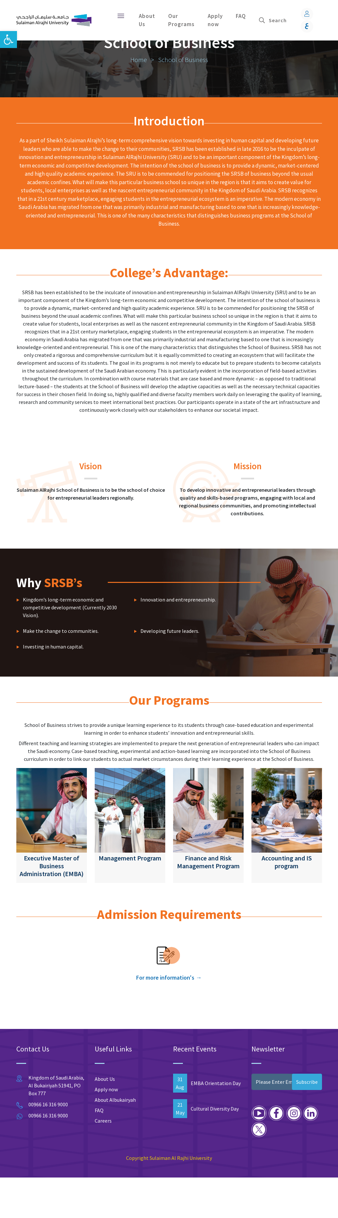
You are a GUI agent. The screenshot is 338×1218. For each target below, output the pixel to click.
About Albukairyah (115, 1140)
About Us (147, 20)
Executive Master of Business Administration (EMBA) (52, 906)
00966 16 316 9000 (48, 1145)
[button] (8, 39)
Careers (103, 1161)
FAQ (241, 16)
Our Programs (181, 20)
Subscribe (307, 1122)
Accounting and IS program (287, 902)
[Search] (281, 20)
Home (139, 100)
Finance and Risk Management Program (208, 902)
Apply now (215, 20)
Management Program (130, 898)
